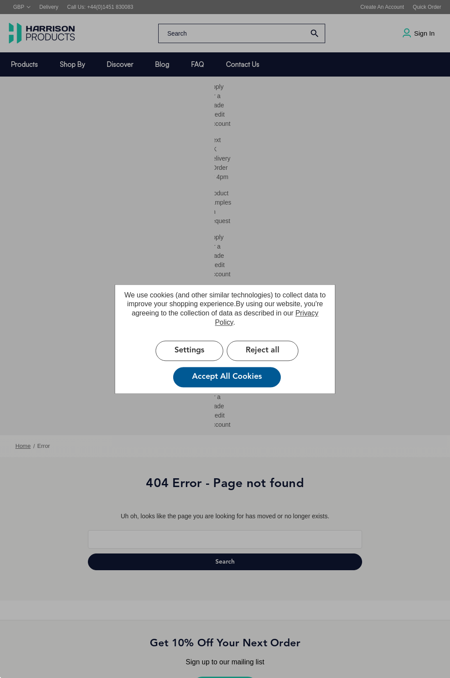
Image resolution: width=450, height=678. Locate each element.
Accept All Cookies (227, 377)
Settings (189, 350)
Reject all (262, 350)
